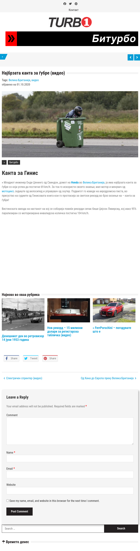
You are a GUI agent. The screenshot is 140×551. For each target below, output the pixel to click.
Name (10, 452)
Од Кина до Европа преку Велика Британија (107, 378)
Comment (12, 415)
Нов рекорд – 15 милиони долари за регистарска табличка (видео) (65, 331)
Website (11, 484)
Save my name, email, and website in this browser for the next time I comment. (54, 501)
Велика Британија (19, 80)
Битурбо (14, 162)
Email (10, 468)
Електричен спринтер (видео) (24, 378)
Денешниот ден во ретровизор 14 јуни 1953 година (23, 338)
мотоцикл (8, 191)
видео (35, 80)
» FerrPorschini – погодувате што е (112, 329)
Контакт (74, 10)
